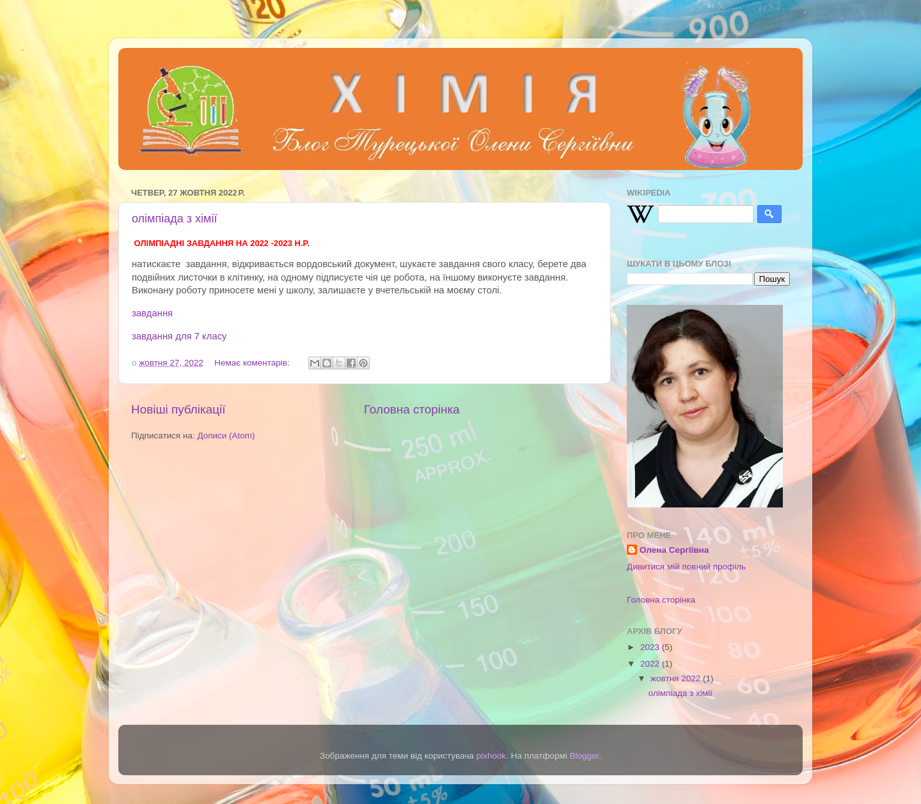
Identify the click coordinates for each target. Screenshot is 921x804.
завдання (152, 313)
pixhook (491, 756)
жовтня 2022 (676, 678)
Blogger (584, 756)
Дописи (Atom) (226, 435)
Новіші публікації (178, 409)
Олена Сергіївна (674, 550)
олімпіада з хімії (174, 218)
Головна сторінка (412, 409)
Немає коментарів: (253, 362)
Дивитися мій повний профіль (686, 566)
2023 (651, 647)
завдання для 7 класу (179, 336)
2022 (651, 664)
